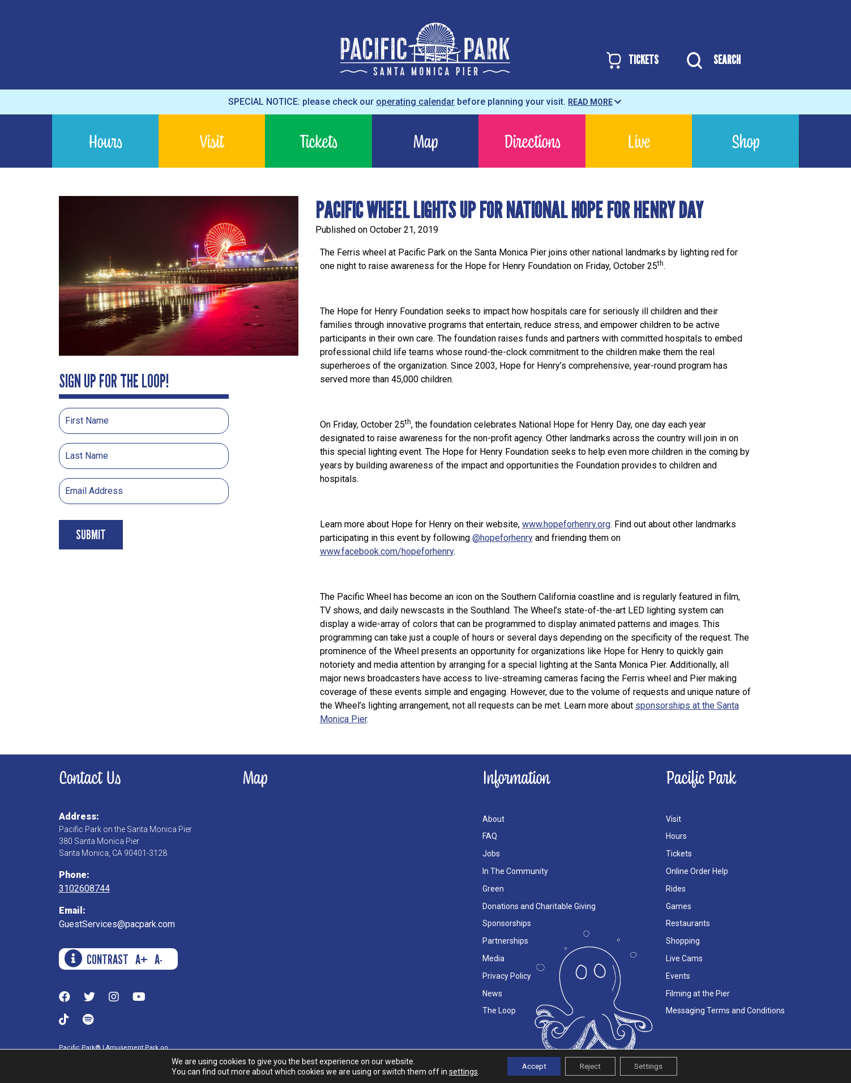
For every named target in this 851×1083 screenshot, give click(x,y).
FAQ (489, 836)
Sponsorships (506, 923)
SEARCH (711, 60)
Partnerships (505, 940)
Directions (532, 141)
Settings (655, 1065)
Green (493, 888)
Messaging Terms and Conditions (725, 1010)
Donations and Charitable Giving (539, 906)
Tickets (318, 141)
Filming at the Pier (698, 993)
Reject (590, 1065)
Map (425, 141)
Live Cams (684, 958)
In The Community (515, 871)
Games (678, 906)
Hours (105, 141)
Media (493, 958)
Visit (211, 141)
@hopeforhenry (502, 537)
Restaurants (688, 923)
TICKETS (631, 60)
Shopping (683, 940)
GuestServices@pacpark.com (117, 924)
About (493, 819)
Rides (676, 888)
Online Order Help (697, 871)
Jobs (491, 853)
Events (678, 975)
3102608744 (84, 888)
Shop (745, 141)
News (492, 993)
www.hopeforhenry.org (566, 524)
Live (638, 141)
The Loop (499, 1010)
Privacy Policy (506, 975)
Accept (527, 1065)
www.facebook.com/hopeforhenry (387, 551)
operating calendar (415, 101)
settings (453, 1070)
